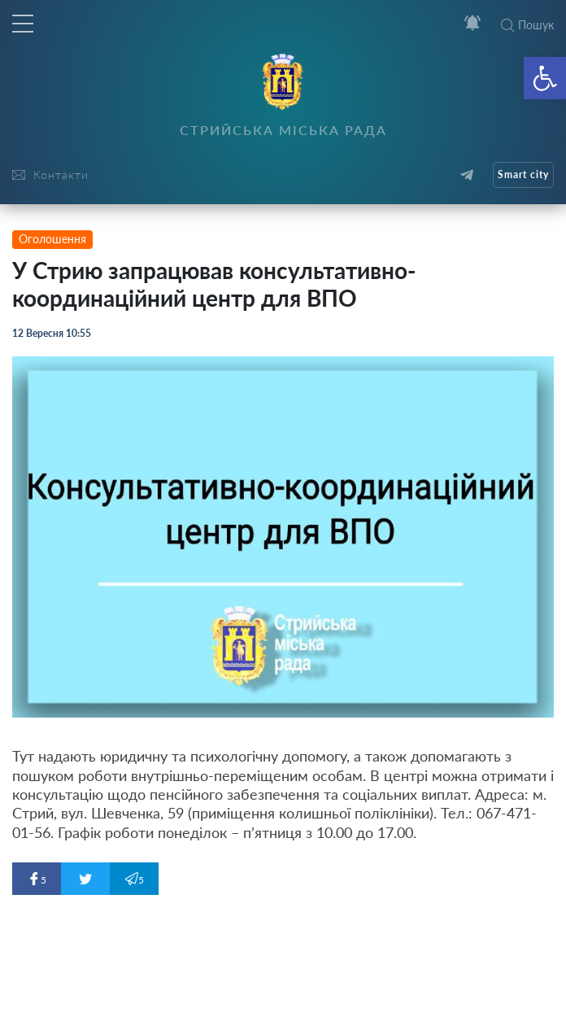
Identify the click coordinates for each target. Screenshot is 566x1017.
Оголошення (52, 239)
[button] (545, 78)
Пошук (527, 25)
